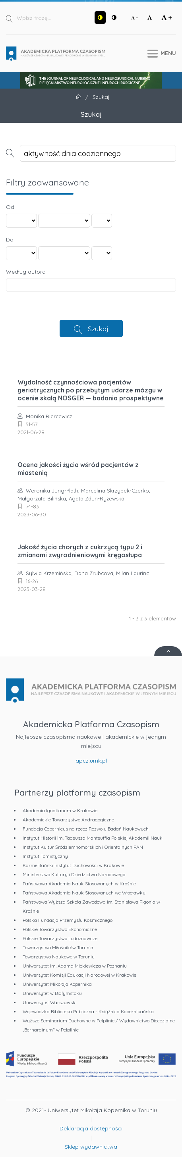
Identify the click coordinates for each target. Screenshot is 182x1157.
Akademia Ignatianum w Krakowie (60, 810)
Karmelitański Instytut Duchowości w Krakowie (73, 865)
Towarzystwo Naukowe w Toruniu (59, 957)
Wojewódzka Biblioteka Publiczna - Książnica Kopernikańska (88, 1011)
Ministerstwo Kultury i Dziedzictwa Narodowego (74, 874)
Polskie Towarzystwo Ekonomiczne (60, 929)
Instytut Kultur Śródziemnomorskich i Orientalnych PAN (83, 847)
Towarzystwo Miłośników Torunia (58, 947)
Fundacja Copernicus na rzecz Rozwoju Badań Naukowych (86, 829)
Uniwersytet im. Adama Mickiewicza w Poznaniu (75, 966)
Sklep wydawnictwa (91, 1146)
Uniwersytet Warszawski (50, 1002)
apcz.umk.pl (91, 760)
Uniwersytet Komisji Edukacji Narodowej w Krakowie (79, 975)
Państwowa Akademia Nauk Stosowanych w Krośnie (79, 884)
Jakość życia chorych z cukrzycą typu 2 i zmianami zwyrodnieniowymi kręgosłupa (79, 551)
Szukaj (98, 328)
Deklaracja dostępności (91, 1128)
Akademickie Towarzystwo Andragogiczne (68, 820)
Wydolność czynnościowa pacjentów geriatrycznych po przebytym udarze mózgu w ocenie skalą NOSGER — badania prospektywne (90, 390)
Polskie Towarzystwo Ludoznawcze (60, 938)
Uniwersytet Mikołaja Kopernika (57, 984)
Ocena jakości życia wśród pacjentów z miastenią (78, 469)
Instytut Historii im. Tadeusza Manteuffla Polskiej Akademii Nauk (93, 838)
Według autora (26, 271)
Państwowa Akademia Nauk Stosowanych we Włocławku (84, 893)
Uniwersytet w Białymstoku (52, 993)
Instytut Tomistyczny (45, 856)
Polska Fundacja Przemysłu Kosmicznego (67, 920)
